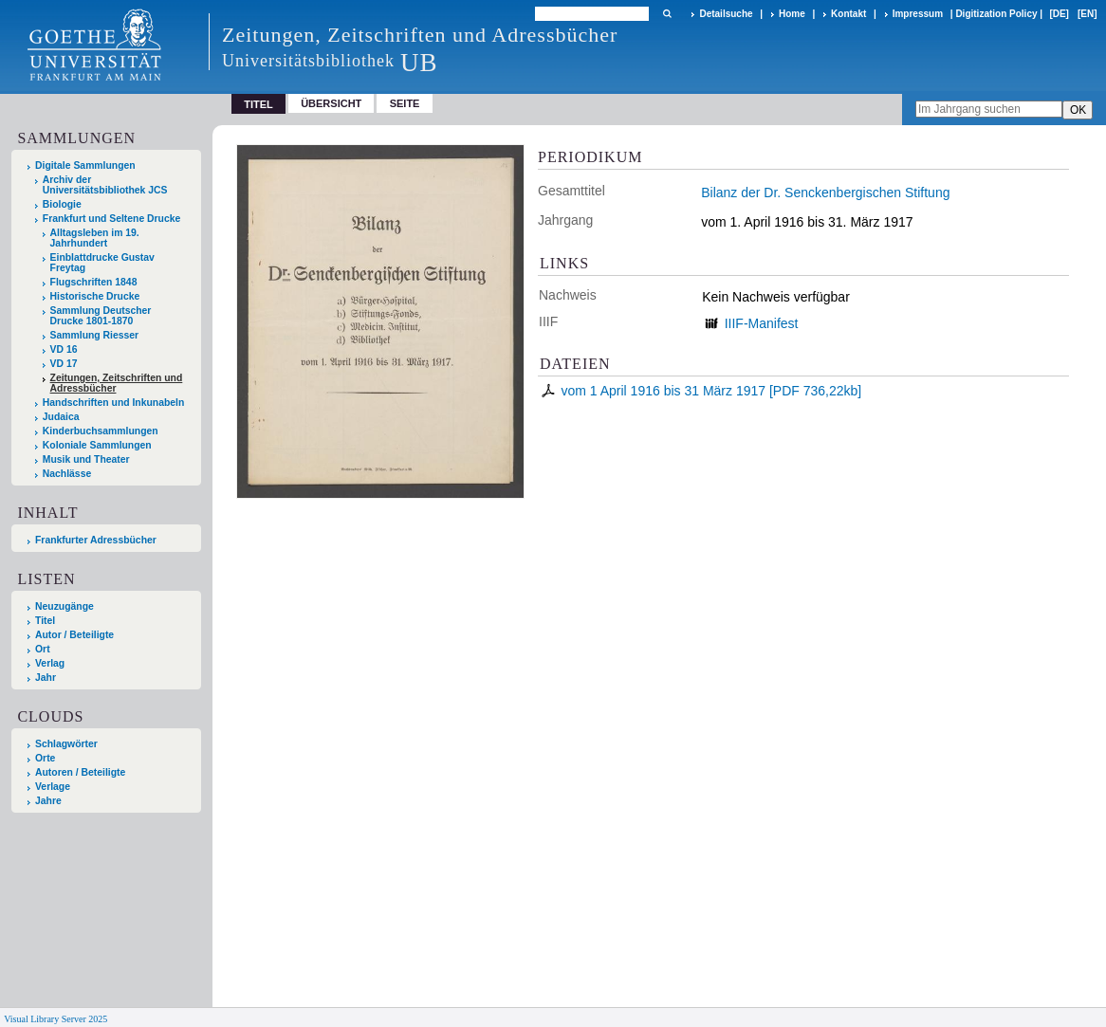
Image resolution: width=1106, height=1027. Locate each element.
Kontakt (848, 14)
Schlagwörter (66, 744)
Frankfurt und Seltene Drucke (112, 218)
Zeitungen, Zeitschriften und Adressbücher (116, 383)
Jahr (45, 677)
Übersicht (331, 103)
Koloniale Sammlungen (97, 445)
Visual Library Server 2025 (55, 1019)
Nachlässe (67, 473)
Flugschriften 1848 (94, 282)
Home (792, 14)
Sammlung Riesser (94, 335)
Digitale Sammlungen (85, 165)
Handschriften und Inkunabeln (114, 402)
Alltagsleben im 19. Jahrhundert (94, 238)
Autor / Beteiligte (74, 635)
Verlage (52, 786)
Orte (45, 758)
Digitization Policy (996, 14)
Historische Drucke (95, 296)
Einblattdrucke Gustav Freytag (102, 262)
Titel (45, 620)
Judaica (61, 417)
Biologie (62, 204)
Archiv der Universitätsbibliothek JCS (105, 184)
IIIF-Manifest (762, 323)
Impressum (918, 14)
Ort (42, 649)
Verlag (50, 663)
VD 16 (64, 349)
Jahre (48, 801)
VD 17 (64, 363)
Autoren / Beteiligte (80, 772)
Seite (405, 103)
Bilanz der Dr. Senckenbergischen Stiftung (825, 192)
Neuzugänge (64, 606)
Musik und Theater (86, 459)
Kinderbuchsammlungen (100, 431)
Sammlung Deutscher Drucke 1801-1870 (101, 315)
